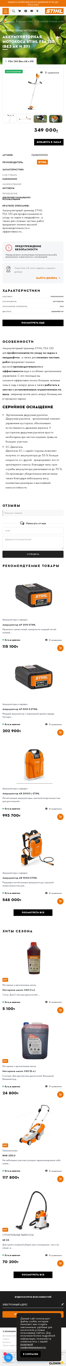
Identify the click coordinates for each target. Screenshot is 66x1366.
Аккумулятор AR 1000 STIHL (19, 877)
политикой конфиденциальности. (33, 1345)
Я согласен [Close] (30, 1354)
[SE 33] (34, 1189)
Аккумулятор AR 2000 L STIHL (21, 793)
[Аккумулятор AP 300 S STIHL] (34, 659)
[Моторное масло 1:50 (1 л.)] (34, 940)
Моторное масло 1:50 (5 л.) (19, 1070)
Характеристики (13, 169)
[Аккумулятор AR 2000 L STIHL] (34, 743)
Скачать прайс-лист (11, 1345)
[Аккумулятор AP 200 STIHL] (34, 574)
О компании (9, 1331)
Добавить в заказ (49, 142)
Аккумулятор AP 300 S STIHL (20, 708)
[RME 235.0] (34, 1105)
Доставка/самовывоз (11, 1335)
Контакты (7, 1342)
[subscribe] (33, 1304)
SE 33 (5, 1239)
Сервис (6, 1338)
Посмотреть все (33, 912)
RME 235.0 (8, 1155)
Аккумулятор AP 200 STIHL (19, 624)
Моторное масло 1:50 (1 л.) (18, 989)
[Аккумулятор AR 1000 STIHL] (34, 827)
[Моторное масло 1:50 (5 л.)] (34, 1021)
